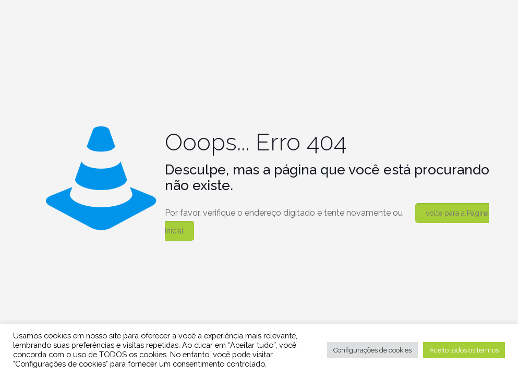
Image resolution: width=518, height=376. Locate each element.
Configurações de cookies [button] (372, 350)
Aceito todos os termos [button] (464, 350)
